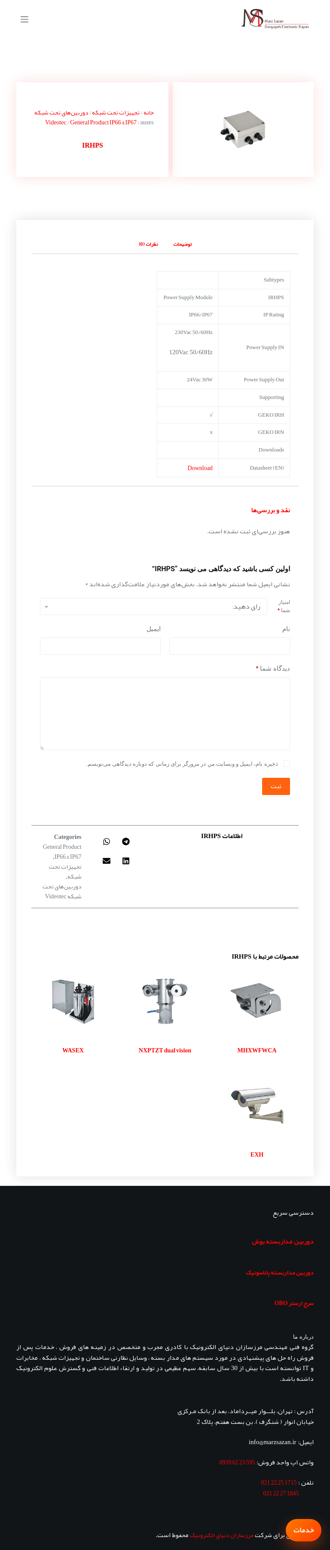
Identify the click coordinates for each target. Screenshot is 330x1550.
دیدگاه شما (273, 668)
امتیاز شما (284, 606)
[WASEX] (73, 1001)
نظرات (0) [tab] (148, 244)
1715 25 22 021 (279, 1482)
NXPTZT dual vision (165, 1050)
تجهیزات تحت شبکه (116, 112)
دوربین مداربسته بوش (283, 1241)
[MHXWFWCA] (257, 1001)
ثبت (276, 786)
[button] (126, 841)
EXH (257, 1154)
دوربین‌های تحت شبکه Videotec (61, 117)
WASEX (73, 1050)
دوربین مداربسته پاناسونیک (280, 1272)
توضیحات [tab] (182, 244)
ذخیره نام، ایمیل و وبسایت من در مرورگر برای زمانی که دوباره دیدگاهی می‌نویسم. (182, 764)
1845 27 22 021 (281, 1493)
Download (200, 468)
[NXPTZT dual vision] (165, 1001)
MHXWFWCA (257, 1050)
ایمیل (154, 629)
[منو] (24, 19)
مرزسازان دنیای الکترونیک (222, 1535)
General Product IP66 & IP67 (103, 122)
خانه (149, 112)
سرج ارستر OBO (293, 1303)
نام (286, 629)
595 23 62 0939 (237, 1462)
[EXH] (257, 1105)
